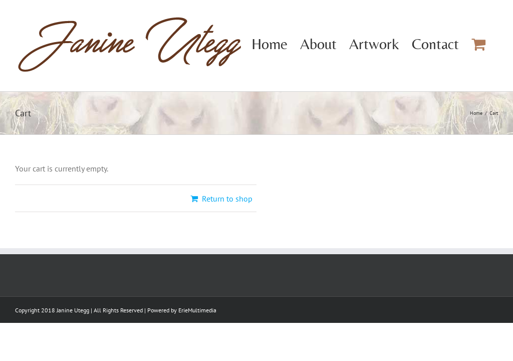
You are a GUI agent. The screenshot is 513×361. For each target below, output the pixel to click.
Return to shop (227, 199)
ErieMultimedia (197, 310)
